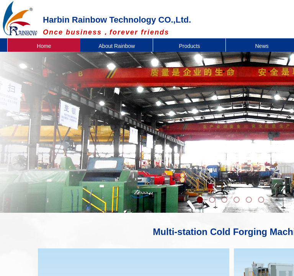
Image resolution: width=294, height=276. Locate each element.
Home (44, 46)
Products (189, 46)
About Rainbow (117, 46)
